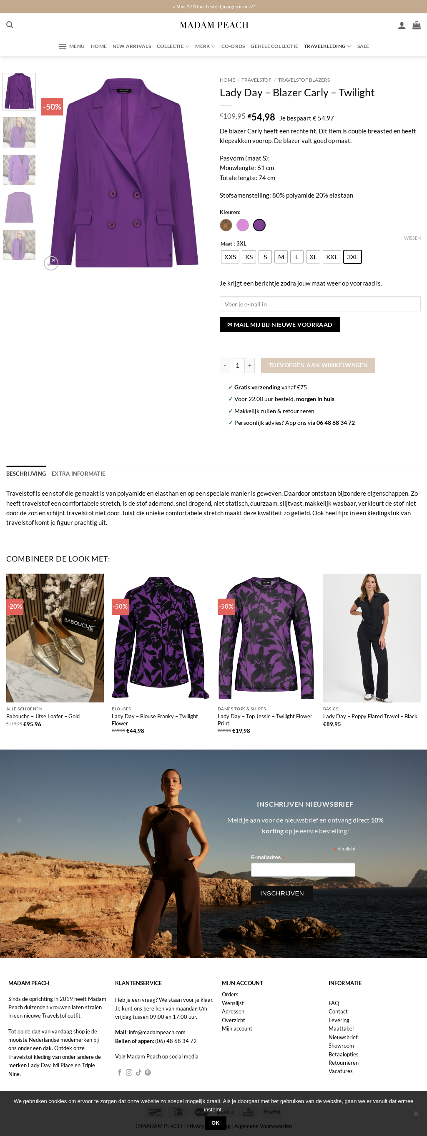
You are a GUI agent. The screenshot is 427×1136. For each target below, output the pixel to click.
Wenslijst (233, 1002)
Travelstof (256, 80)
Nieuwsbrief (343, 1036)
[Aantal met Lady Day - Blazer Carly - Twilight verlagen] (225, 365)
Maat (226, 243)
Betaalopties (344, 1053)
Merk (205, 46)
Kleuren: (230, 212)
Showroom (341, 1044)
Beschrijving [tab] (24, 473)
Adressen (233, 1011)
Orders (230, 994)
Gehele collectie (274, 46)
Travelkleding (327, 46)
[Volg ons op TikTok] (139, 1072)
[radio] (230, 257)
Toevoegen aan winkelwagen (318, 365)
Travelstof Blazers (304, 80)
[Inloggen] (402, 25)
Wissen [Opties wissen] (412, 238)
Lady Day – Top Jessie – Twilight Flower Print (265, 719)
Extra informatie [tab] (74, 473)
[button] (9, 25)
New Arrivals (132, 46)
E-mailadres (268, 857)
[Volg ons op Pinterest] (148, 1072)
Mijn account (237, 1028)
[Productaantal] (237, 365)
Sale (363, 46)
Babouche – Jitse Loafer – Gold (43, 715)
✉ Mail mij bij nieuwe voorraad (279, 324)
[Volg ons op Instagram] (129, 1072)
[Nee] (416, 1116)
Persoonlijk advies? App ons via (294, 422)
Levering (339, 1019)
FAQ (334, 1002)
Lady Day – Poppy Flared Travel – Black (370, 715)
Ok (215, 1123)
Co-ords (233, 46)
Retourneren (344, 1061)
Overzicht (233, 1019)
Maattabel (341, 1028)
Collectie (173, 46)
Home (99, 46)
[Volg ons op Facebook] (120, 1072)
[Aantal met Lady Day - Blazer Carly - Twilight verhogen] (250, 365)
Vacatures (341, 1070)
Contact (338, 1011)
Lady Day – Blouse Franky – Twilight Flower (155, 719)
